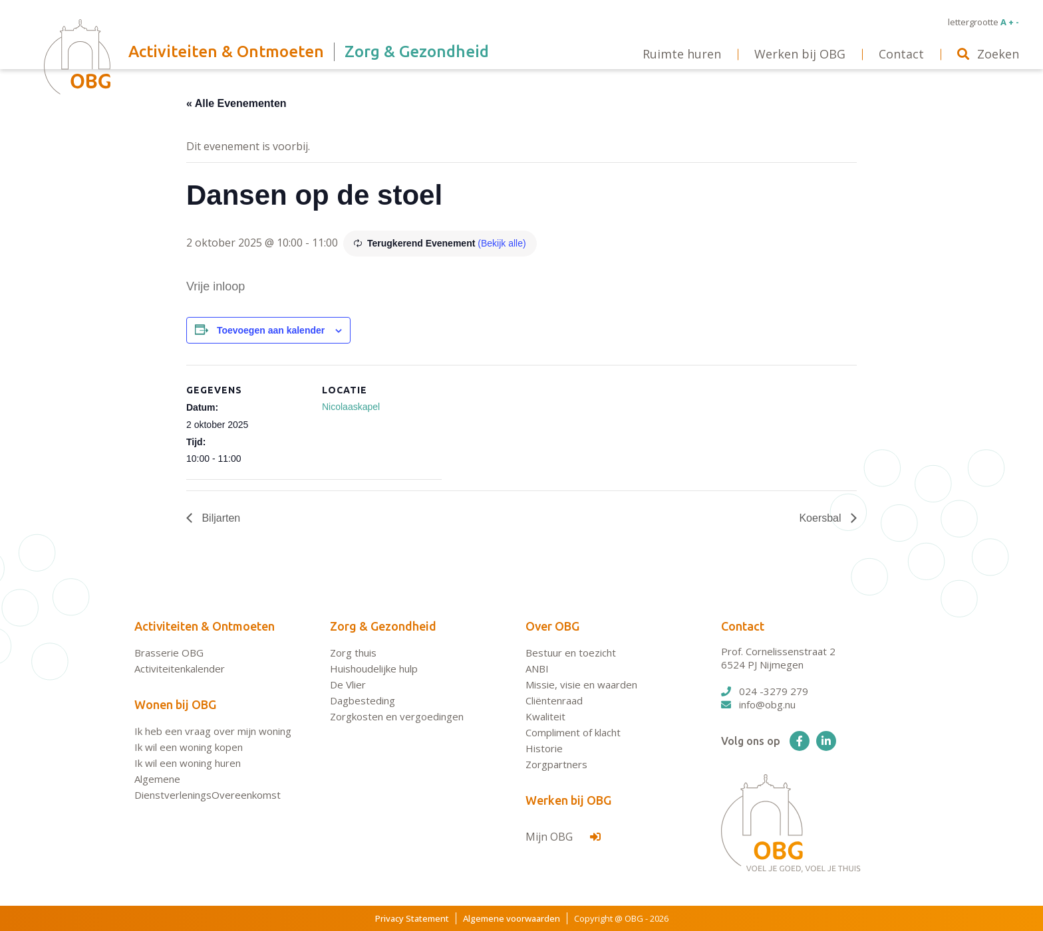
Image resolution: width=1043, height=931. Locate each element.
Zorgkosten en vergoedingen (397, 716)
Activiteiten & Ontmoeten (204, 626)
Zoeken (988, 54)
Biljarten (219, 518)
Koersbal (821, 518)
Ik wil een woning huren (187, 763)
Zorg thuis (353, 652)
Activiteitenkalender (179, 668)
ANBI (537, 668)
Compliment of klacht (573, 732)
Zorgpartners (556, 764)
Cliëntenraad (554, 700)
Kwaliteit (545, 716)
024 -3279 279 (764, 691)
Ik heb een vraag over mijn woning (212, 731)
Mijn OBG (563, 836)
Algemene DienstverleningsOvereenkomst (207, 786)
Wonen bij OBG (175, 704)
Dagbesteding (362, 700)
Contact (742, 626)
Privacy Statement (412, 918)
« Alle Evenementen (236, 103)
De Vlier (348, 684)
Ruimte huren (682, 54)
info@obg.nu (758, 704)
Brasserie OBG (169, 652)
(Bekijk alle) (501, 243)
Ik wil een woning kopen (188, 747)
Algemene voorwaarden (511, 918)
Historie (544, 748)
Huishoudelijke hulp (374, 668)
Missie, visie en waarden (581, 684)
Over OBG (552, 626)
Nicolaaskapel (351, 406)
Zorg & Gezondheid (383, 626)
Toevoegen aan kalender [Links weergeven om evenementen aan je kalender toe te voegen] (271, 330)
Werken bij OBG (568, 800)
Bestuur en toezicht (570, 652)
